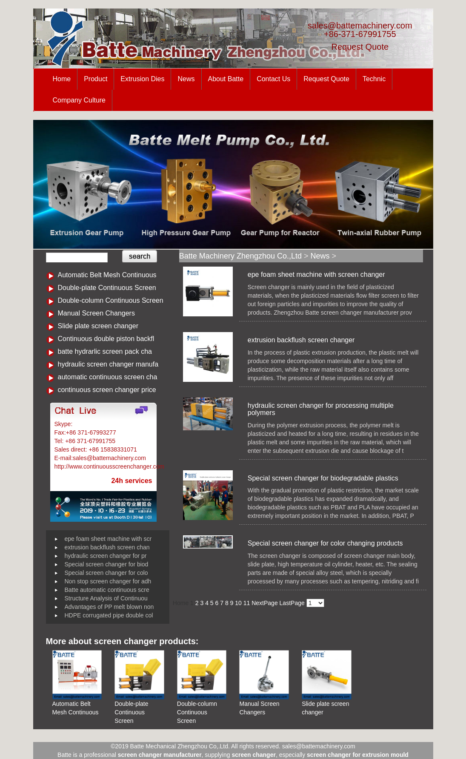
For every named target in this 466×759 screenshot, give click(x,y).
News (185, 78)
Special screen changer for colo (106, 572)
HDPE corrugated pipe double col (109, 615)
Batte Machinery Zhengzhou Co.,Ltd (240, 256)
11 (246, 603)
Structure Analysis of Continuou (106, 598)
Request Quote (360, 46)
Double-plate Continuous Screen (107, 287)
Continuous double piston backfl (106, 338)
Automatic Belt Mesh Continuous (107, 275)
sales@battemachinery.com (360, 25)
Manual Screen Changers (96, 313)
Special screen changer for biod (107, 564)
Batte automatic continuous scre (107, 589)
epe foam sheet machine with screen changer (316, 274)
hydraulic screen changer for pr (106, 555)
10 (238, 603)
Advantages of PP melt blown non (109, 606)
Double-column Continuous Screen (110, 300)
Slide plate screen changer (98, 326)
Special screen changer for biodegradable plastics (323, 478)
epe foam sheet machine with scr (108, 538)
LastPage (292, 603)
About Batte (226, 78)
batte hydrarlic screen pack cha (105, 351)
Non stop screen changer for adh (108, 581)
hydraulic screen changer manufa (108, 364)
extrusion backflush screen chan (107, 547)
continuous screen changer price (107, 389)
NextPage (264, 603)
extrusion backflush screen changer (301, 340)
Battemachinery (94, 424)
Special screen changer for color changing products (325, 543)
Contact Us (273, 78)
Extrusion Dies (142, 78)
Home (62, 78)
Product (95, 78)
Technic (374, 78)
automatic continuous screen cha (107, 377)
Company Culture (79, 100)
